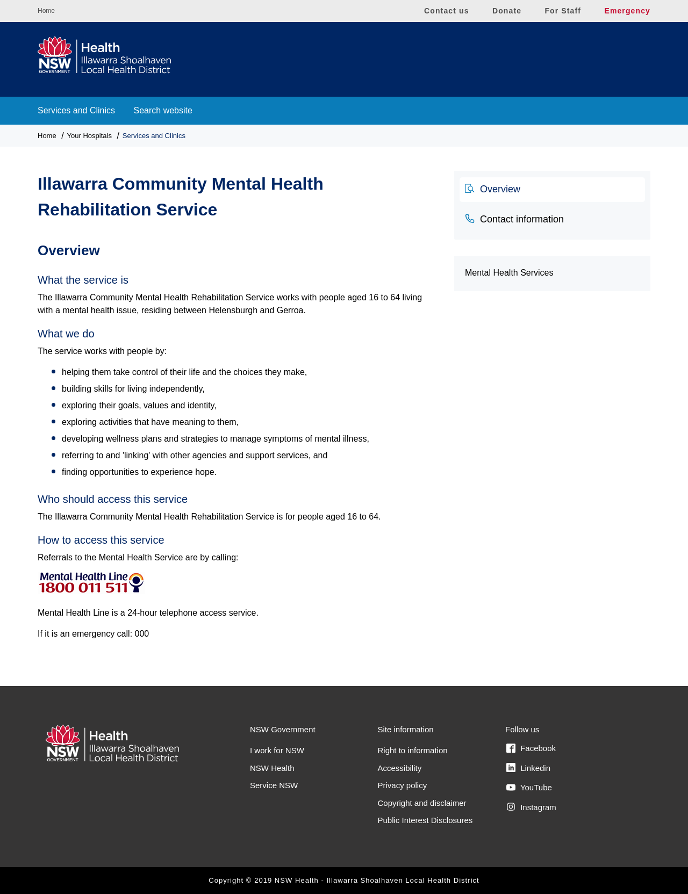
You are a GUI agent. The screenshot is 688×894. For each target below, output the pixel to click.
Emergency (627, 10)
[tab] (552, 189)
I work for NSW (277, 750)
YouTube (529, 787)
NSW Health (272, 768)
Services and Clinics (76, 110)
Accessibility (400, 768)
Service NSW (274, 785)
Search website (163, 110)
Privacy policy (402, 785)
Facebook (531, 748)
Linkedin (528, 768)
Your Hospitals (89, 136)
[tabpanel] (238, 435)
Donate (506, 10)
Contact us (446, 10)
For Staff (562, 10)
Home (46, 11)
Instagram (531, 807)
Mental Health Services (509, 272)
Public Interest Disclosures (425, 820)
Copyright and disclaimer (422, 803)
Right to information (413, 750)
